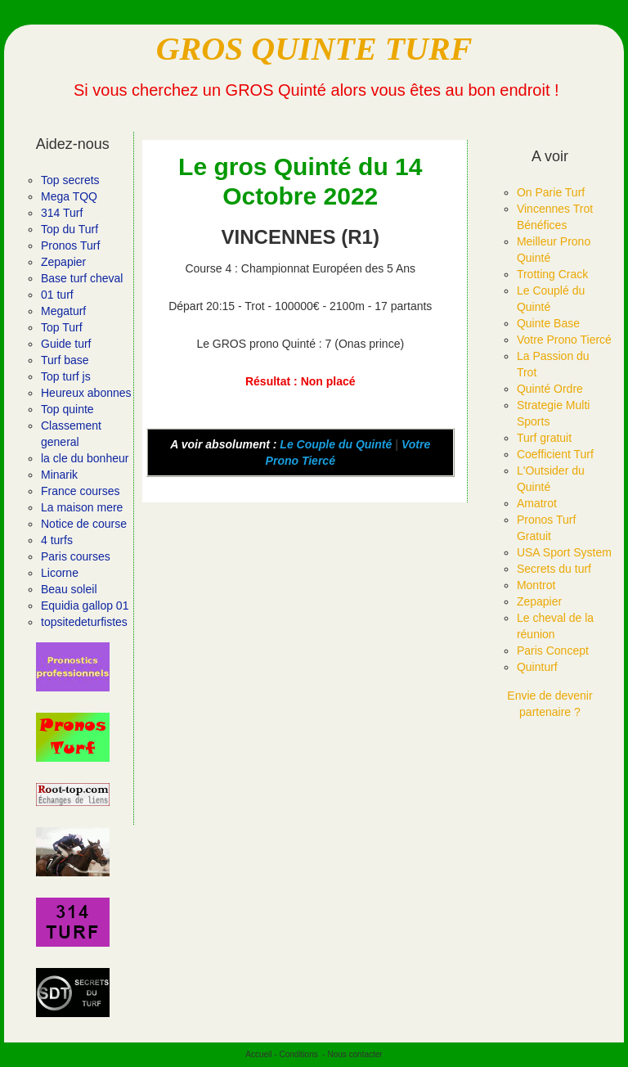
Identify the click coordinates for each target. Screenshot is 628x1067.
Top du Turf (69, 229)
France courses (80, 490)
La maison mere (82, 507)
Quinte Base (548, 323)
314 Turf (62, 212)
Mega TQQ (69, 196)
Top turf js (66, 376)
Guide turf (66, 343)
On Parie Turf (551, 192)
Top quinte (67, 409)
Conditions (298, 1054)
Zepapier (63, 261)
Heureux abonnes (86, 392)
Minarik (59, 474)
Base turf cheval (82, 278)
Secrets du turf (554, 568)
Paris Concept (553, 650)
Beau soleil (69, 589)
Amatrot (537, 503)
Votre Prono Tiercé (564, 339)
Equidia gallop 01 (84, 605)
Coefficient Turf (555, 454)
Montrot (536, 585)
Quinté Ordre (550, 388)
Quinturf (537, 666)
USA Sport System (564, 552)
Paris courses (75, 556)
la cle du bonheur (84, 458)
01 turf (57, 294)
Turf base (65, 360)
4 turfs (57, 540)
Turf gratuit (544, 437)
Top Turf (62, 327)
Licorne (59, 572)
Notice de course (84, 523)
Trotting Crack (552, 274)
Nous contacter (354, 1054)
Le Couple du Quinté (336, 444)
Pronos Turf (70, 245)
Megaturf (63, 310)
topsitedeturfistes (84, 621)
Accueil (258, 1054)
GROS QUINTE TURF (314, 48)
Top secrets (70, 180)
